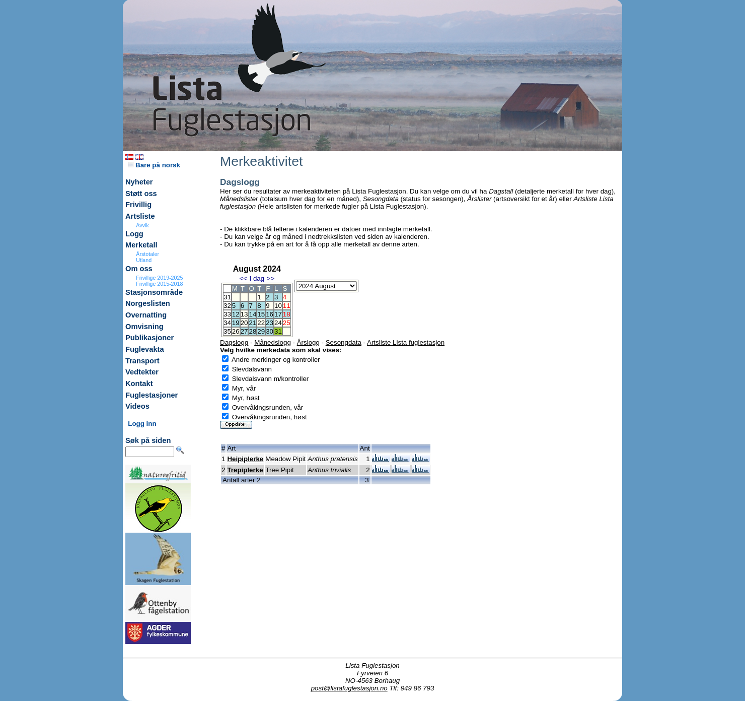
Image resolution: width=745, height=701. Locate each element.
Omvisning (144, 327)
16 (269, 314)
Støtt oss (141, 193)
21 (252, 323)
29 (261, 331)
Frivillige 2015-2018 (159, 284)
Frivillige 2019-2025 (159, 278)
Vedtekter (142, 372)
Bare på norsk (154, 165)
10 (278, 305)
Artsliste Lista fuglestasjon (405, 342)
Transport (142, 361)
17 (278, 314)
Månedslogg (272, 342)
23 (269, 323)
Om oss (139, 269)
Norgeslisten (147, 303)
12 (236, 314)
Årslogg (308, 342)
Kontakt (139, 383)
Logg (134, 234)
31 (278, 331)
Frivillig (138, 205)
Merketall (141, 245)
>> (271, 278)
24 (278, 323)
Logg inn (142, 423)
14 (252, 314)
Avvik (142, 225)
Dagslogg (234, 342)
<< (243, 278)
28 (252, 331)
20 (244, 323)
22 (261, 323)
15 (261, 314)
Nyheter (139, 182)
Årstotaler (147, 254)
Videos (137, 406)
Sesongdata (343, 342)
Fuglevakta (144, 349)
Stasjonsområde (154, 292)
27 (244, 331)
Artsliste (140, 216)
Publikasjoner (149, 338)
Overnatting (146, 315)
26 (236, 331)
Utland (144, 260)
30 (269, 331)
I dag (256, 278)
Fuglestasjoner (151, 395)
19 (236, 323)
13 (244, 314)
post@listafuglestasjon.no (349, 688)
